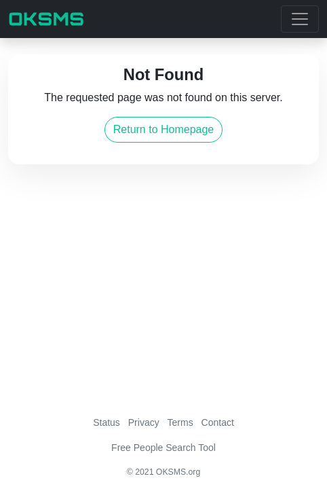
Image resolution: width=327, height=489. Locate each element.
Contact (217, 422)
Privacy (143, 422)
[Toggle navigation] (300, 19)
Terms (180, 422)
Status (106, 422)
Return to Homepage (163, 129)
